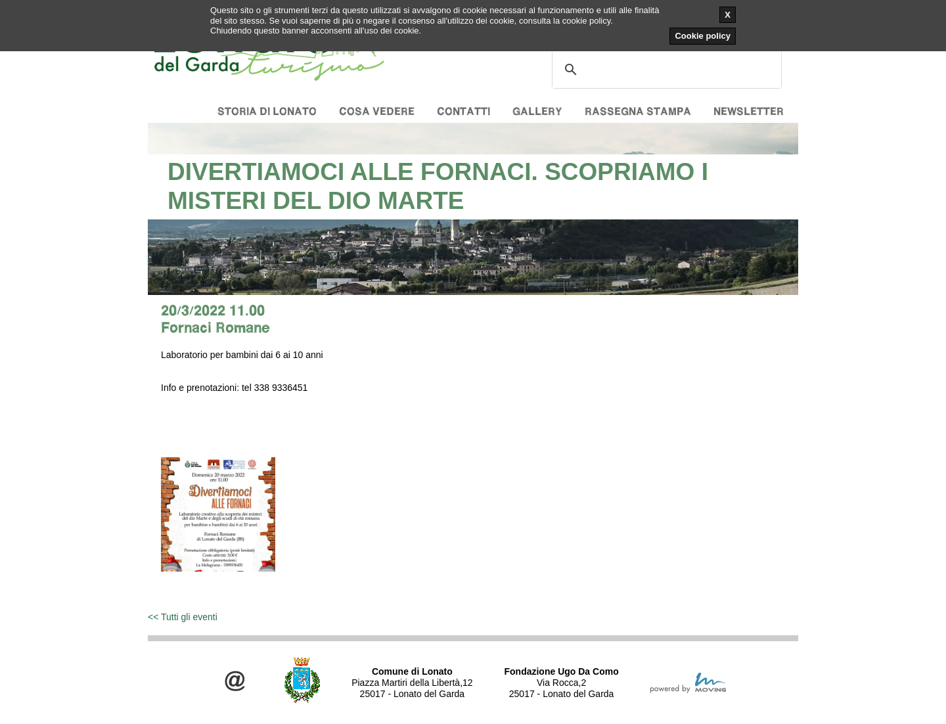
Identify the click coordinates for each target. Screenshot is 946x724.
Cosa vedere (377, 111)
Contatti (463, 111)
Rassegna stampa (638, 111)
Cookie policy (703, 36)
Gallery (537, 111)
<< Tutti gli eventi (182, 617)
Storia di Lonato (267, 111)
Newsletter (748, 111)
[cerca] (664, 70)
